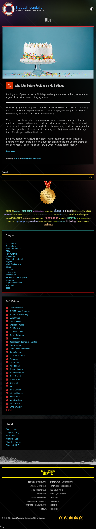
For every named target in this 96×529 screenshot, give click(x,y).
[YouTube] (76, 518)
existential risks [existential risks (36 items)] (42, 215)
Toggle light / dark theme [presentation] (92, 9)
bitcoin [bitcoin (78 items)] (88, 211)
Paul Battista (15, 328)
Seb (11, 386)
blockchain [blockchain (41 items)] (7, 215)
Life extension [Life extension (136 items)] (51, 218)
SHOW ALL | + (10, 410)
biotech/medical (26, 159)
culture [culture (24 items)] (32, 215)
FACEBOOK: (31, 482)
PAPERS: (52, 505)
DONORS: (39, 494)
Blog (48, 20)
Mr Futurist (11, 435)
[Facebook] (61, 518)
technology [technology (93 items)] (71, 221)
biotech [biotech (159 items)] (68, 211)
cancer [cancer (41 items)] (20, 215)
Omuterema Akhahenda (20, 349)
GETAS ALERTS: (54, 486)
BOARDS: (52, 494)
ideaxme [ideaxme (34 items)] (8, 219)
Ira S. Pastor (15, 403)
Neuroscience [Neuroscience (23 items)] (83, 218)
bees (8, 288)
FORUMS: (42, 509)
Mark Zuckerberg (13, 264)
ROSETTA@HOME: (32, 505)
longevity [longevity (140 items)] (71, 218)
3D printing (11, 243)
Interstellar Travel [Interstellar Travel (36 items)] (28, 219)
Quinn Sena (15, 318)
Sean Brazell (15, 376)
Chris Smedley (16, 407)
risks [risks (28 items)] (45, 221)
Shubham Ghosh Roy (19, 314)
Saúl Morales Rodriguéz (20, 311)
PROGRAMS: (53, 501)
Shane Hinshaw (17, 369)
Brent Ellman (15, 390)
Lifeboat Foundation (18, 518)
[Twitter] (66, 518)
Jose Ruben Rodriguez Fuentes (23, 342)
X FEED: (33, 490)
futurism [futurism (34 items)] (61, 215)
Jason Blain (15, 396)
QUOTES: (52, 509)
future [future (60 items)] (56, 215)
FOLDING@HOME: (32, 501)
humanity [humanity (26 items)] (90, 215)
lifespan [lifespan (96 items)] (62, 218)
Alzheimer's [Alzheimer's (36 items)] (17, 211)
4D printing (11, 246)
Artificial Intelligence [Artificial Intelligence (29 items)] (38, 211)
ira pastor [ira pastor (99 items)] (38, 218)
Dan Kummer (15, 345)
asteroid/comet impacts (16, 277)
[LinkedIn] (71, 518)
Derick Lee (14, 362)
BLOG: (51, 490)
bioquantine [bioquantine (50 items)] (49, 211)
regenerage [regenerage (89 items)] (20, 221)
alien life (9, 269)
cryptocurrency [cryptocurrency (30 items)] (26, 215)
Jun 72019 (10, 86)
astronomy (10, 280)
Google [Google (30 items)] (66, 215)
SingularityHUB (12, 445)
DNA (8, 251)
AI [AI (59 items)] (13, 211)
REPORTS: (53, 497)
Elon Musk (10, 256)
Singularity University (15, 259)
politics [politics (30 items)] (89, 218)
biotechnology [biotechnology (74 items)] (79, 211)
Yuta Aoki (14, 359)
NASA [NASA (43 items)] (78, 219)
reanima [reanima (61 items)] (11, 221)
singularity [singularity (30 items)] (49, 222)
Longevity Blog (12, 432)
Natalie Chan (15, 379)
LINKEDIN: (33, 486)
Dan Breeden (15, 321)
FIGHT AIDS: (35, 497)
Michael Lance (16, 393)
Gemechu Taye (16, 331)
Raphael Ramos (17, 372)
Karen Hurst (15, 338)
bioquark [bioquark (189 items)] (59, 211)
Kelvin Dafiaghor (17, 335)
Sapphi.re (41, 518)
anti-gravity (11, 272)
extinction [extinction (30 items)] (50, 215)
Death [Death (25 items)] (35, 215)
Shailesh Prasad (17, 325)
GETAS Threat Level (48, 472)
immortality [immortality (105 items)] (16, 218)
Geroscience (11, 429)
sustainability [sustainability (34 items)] (61, 222)
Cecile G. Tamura (17, 355)
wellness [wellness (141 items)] (48, 224)
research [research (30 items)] (40, 222)
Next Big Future (12, 439)
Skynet (9, 261)
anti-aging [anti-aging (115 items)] (27, 211)
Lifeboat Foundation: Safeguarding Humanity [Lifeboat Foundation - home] (42, 9)
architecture (11, 275)
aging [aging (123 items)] (9, 211)
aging (8, 267)
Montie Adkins (16, 400)
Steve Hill (16, 159)
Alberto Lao (15, 366)
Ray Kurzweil (11, 254)
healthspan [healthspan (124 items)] (82, 214)
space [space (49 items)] (55, 221)
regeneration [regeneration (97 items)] (32, 221)
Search (91, 177)
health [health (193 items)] (72, 214)
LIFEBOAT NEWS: (55, 482)
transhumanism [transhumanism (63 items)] (83, 221)
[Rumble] (81, 518)
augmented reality (14, 282)
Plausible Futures (13, 442)
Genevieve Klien (17, 308)
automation (11, 285)
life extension (37, 159)
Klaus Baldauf (16, 352)
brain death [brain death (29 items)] (14, 215)
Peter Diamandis (13, 248)
